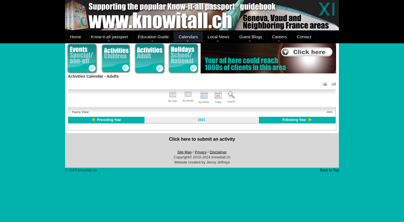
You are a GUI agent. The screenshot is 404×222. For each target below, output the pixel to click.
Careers (279, 36)
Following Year (294, 120)
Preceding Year (109, 120)
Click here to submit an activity (202, 139)
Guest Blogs (250, 36)
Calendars (188, 36)
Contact (304, 36)
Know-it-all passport (109, 36)
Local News (218, 36)
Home (75, 36)
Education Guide (153, 36)
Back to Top (329, 170)
